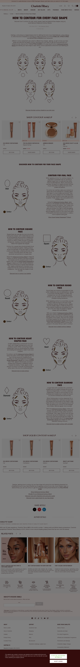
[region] (40, 658)
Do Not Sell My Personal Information (58, 656)
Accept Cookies (58, 661)
